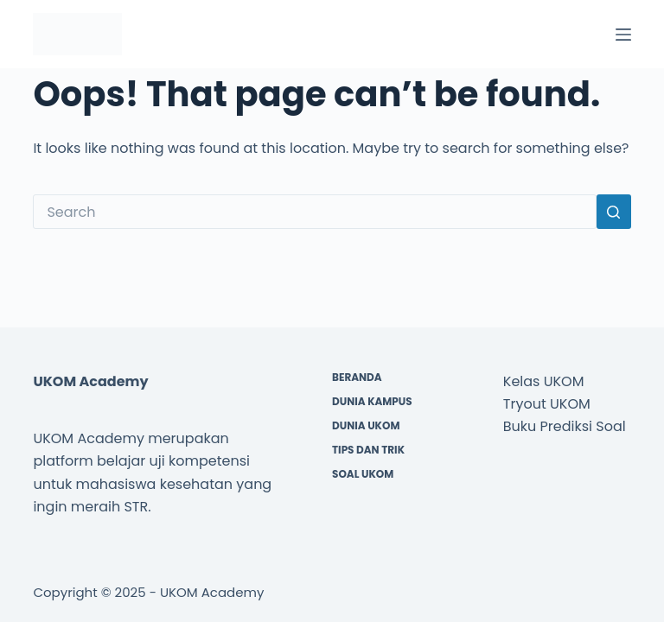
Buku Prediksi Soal (564, 426)
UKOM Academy (212, 592)
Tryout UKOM (547, 404)
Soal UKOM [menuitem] (362, 474)
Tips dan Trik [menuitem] (368, 450)
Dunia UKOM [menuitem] (365, 426)
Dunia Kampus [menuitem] (372, 402)
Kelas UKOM (543, 381)
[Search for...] (314, 211)
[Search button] (614, 211)
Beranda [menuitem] (357, 377)
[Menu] (623, 34)
